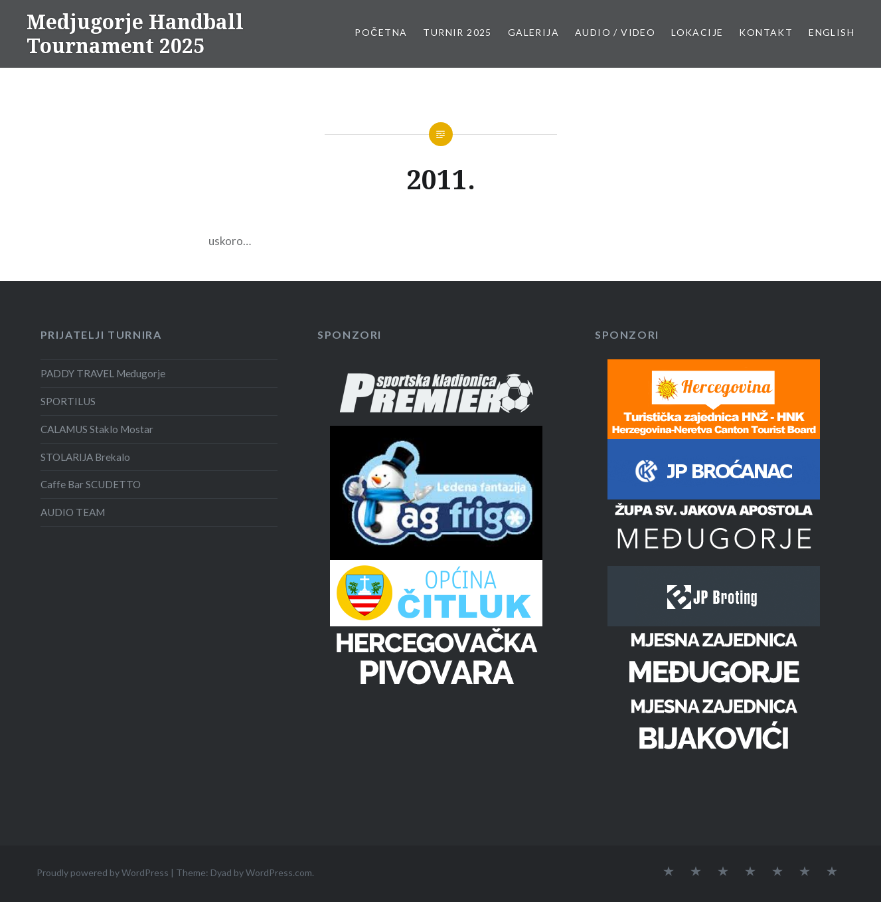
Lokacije (697, 32)
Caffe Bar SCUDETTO (90, 484)
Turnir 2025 (457, 32)
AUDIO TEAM (72, 512)
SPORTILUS (68, 401)
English (831, 32)
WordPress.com (279, 872)
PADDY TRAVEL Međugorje (103, 373)
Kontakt (766, 32)
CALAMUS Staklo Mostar (96, 429)
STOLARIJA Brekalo (85, 457)
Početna (381, 32)
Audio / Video (615, 32)
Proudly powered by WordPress (103, 872)
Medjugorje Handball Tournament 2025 (135, 33)
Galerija (533, 32)
